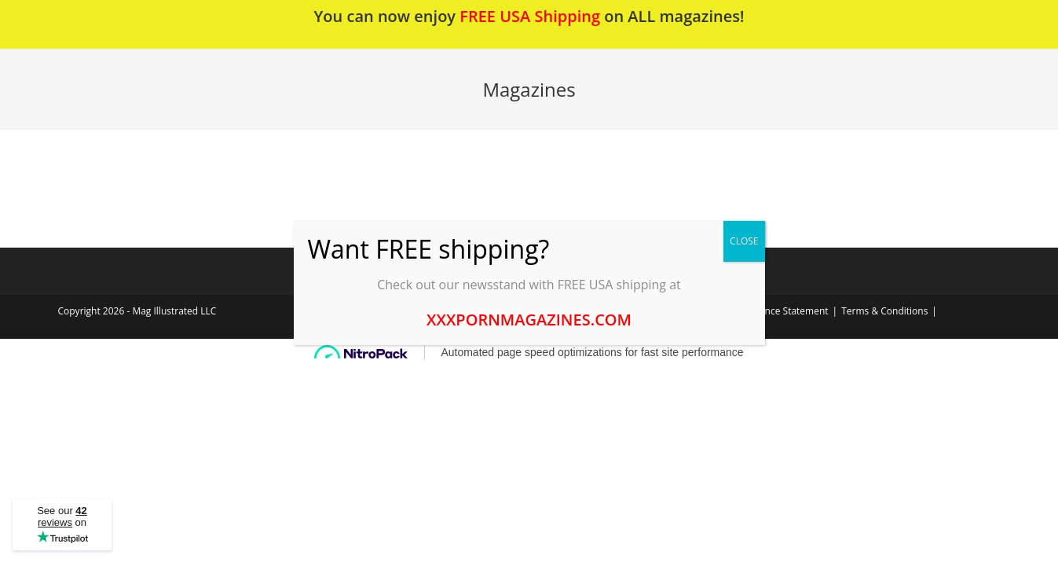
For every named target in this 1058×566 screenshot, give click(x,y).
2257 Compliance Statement (767, 311)
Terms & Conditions (884, 311)
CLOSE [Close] (744, 241)
